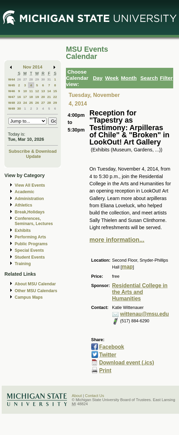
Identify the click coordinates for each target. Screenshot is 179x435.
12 (37, 91)
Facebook (111, 347)
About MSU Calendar (35, 284)
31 (49, 79)
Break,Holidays (30, 212)
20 (43, 97)
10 (25, 91)
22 (55, 97)
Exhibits (23, 230)
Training (23, 263)
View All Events (30, 185)
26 (19, 79)
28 (31, 79)
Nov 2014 (32, 67)
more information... (117, 239)
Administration (29, 198)
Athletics (23, 205)
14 (49, 91)
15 (55, 91)
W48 (11, 102)
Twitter (107, 355)
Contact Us (94, 396)
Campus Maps (29, 297)
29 (37, 79)
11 (31, 91)
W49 (11, 108)
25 (31, 102)
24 (25, 102)
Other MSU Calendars (36, 290)
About (77, 396)
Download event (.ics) (126, 362)
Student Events (30, 257)
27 (25, 79)
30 (43, 79)
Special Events (29, 250)
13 (43, 91)
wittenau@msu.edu (144, 314)
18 (31, 97)
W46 (11, 91)
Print (105, 370)
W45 (11, 85)
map (127, 267)
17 (25, 97)
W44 (11, 79)
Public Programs (31, 243)
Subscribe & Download (33, 151)
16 (19, 97)
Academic (24, 191)
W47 (11, 97)
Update (33, 156)
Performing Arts (30, 237)
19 (37, 97)
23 (19, 102)
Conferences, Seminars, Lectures (34, 221)
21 (49, 97)
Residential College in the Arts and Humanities (139, 292)
